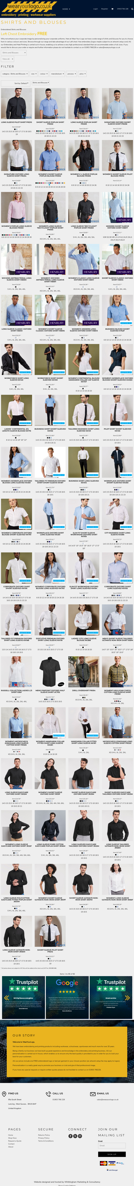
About (10, 1147)
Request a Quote (14, 1141)
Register (104, 9)
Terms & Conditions (46, 1141)
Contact (11, 1144)
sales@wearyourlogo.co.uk (109, 47)
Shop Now (12, 1138)
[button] (112, 9)
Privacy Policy (43, 1138)
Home (10, 1135)
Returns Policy (44, 1135)
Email (100, 1141)
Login (95, 9)
